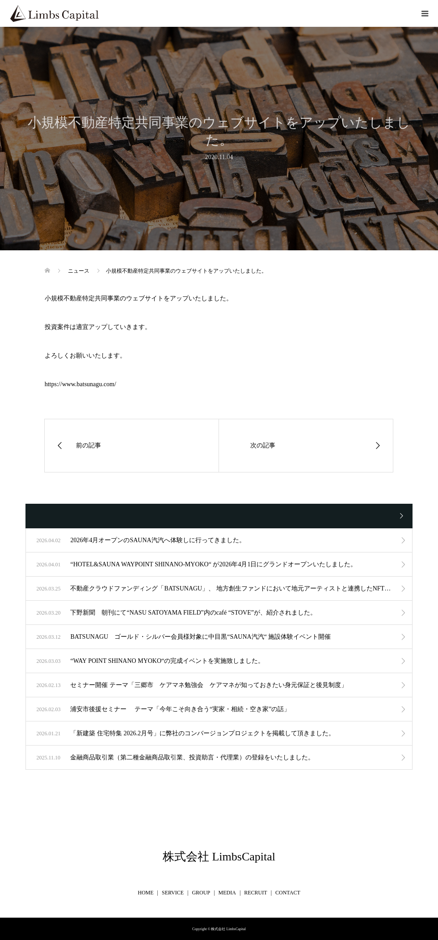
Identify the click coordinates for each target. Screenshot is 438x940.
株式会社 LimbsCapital (219, 856)
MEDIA (227, 892)
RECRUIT (255, 892)
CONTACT (287, 892)
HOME (145, 892)
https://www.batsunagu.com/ (80, 384)
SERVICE (173, 892)
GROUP (201, 892)
